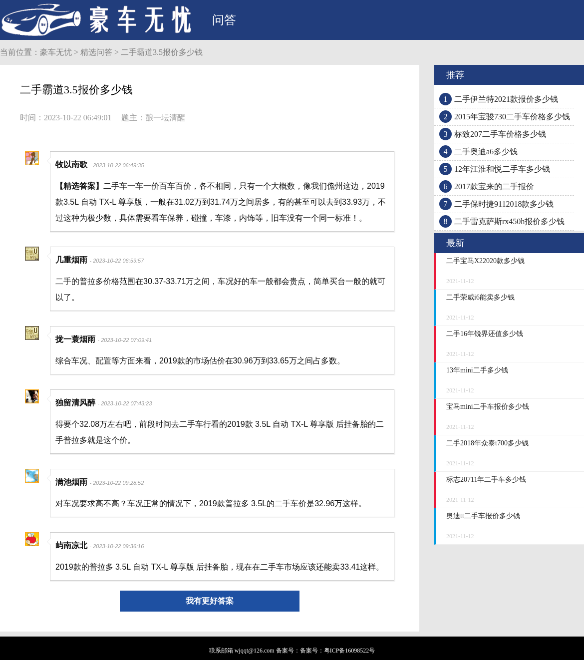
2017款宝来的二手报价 (494, 186)
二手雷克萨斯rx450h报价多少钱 (509, 221)
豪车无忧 (56, 52)
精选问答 (96, 52)
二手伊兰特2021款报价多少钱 (506, 99)
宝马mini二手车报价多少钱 (487, 406)
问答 (224, 19)
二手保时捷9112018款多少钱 (504, 204)
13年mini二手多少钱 (477, 370)
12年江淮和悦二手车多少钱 (502, 169)
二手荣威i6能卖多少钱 (480, 297)
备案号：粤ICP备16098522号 (337, 650)
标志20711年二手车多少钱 (486, 479)
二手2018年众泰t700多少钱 (487, 443)
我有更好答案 (210, 601)
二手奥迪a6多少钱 (486, 151)
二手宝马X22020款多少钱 (485, 261)
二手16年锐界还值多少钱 (484, 333)
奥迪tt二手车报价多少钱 (483, 516)
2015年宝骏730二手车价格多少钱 (512, 116)
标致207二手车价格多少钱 (500, 134)
